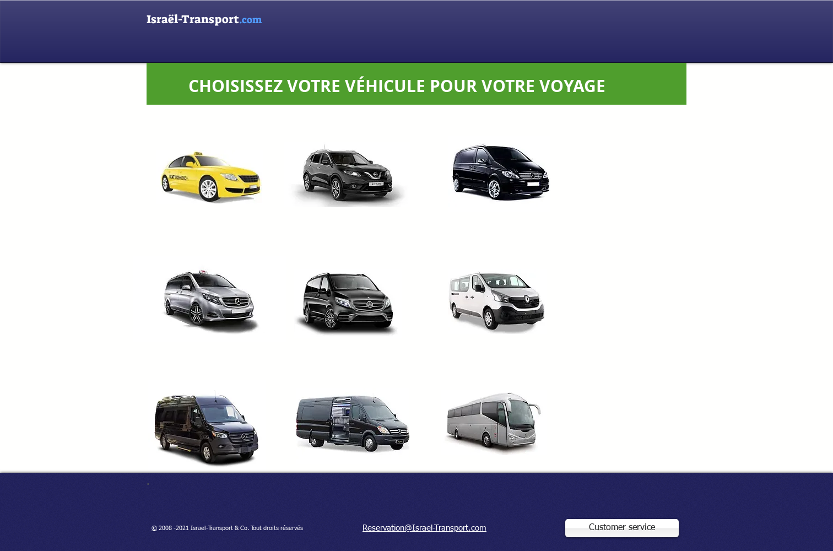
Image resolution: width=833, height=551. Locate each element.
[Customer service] (622, 528)
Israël (193, 19)
